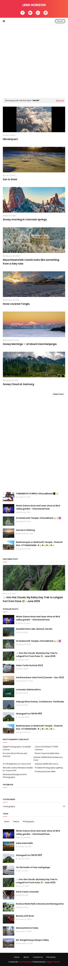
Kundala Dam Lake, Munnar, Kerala (34, 628)
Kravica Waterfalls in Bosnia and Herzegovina (40, 903)
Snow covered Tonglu (16, 304)
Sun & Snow (10, 179)
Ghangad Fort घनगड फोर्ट (29, 713)
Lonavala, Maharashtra (28, 689)
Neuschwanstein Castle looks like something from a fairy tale (31, 261)
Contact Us (38, 957)
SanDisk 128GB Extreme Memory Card (48, 758)
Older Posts (58, 394)
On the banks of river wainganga (33, 867)
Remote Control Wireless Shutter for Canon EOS (18, 769)
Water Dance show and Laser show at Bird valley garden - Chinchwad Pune (38, 507)
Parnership (50, 957)
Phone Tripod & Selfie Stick (47, 753)
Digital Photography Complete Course (17, 748)
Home (16, 957)
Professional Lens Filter (45, 771)
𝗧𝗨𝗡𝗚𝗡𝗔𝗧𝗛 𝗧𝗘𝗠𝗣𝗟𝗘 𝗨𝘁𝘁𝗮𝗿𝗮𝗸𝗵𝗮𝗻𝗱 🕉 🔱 (37, 493)
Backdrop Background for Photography (15, 776)
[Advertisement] (34, 60)
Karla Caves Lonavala (27, 891)
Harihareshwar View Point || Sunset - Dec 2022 (40, 677)
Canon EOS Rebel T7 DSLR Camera (46, 748)
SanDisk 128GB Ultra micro (46, 764)
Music (7, 821)
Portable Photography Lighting (49, 767)
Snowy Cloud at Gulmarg (18, 384)
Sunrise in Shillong (25, 530)
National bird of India (27, 928)
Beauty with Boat (25, 915)
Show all (60, 100)
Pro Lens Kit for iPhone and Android (15, 755)
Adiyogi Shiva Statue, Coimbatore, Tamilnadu (40, 701)
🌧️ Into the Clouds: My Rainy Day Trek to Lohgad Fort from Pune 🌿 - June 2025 (33, 599)
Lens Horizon (34, 5)
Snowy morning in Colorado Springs (25, 219)
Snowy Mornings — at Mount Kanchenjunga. (30, 344)
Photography (34, 806)
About (26, 957)
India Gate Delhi (24, 843)
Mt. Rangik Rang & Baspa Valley (32, 940)
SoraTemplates (25, 962)
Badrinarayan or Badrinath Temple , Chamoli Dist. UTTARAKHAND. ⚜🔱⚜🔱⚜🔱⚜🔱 (39, 544)
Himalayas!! (10, 139)
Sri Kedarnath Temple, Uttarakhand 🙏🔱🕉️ (38, 518)
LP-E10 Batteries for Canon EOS (17, 764)
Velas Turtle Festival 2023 (29, 665)
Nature (16, 821)
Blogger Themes (52, 962)
